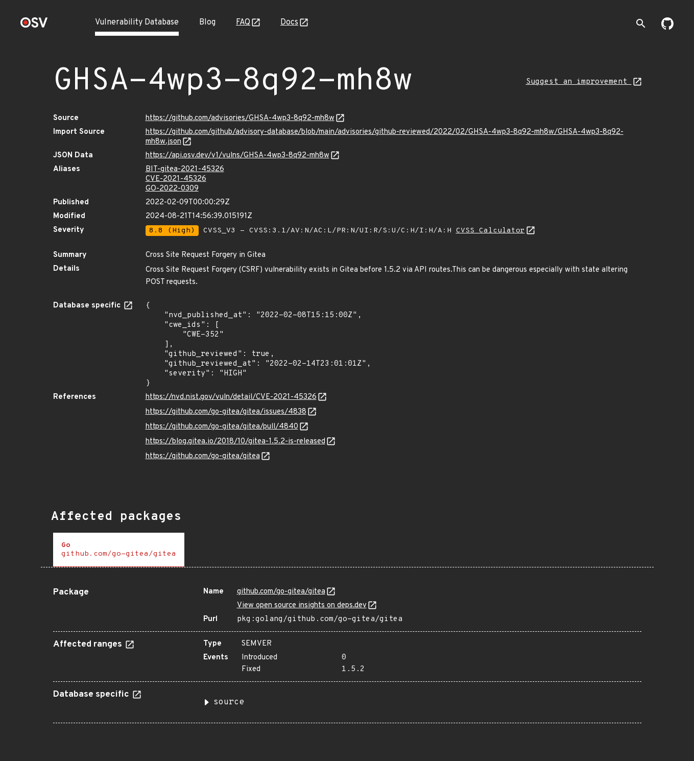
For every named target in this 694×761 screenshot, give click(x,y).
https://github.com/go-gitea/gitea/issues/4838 (226, 412)
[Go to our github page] (667, 27)
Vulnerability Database (137, 22)
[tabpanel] (347, 651)
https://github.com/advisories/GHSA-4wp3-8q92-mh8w (240, 118)
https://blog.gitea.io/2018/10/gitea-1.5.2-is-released (235, 441)
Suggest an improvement (579, 82)
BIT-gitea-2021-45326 (185, 169)
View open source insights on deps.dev (302, 605)
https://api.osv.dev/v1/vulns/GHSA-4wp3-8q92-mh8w (237, 155)
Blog (207, 22)
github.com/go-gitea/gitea (281, 592)
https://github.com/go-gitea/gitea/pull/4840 (222, 427)
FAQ (243, 22)
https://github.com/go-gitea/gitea (203, 456)
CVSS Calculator (490, 230)
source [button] (228, 702)
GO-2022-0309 (172, 189)
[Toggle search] (641, 23)
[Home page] (34, 25)
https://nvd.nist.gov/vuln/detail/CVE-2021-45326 (231, 397)
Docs (289, 22)
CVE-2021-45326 (176, 179)
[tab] (118, 550)
